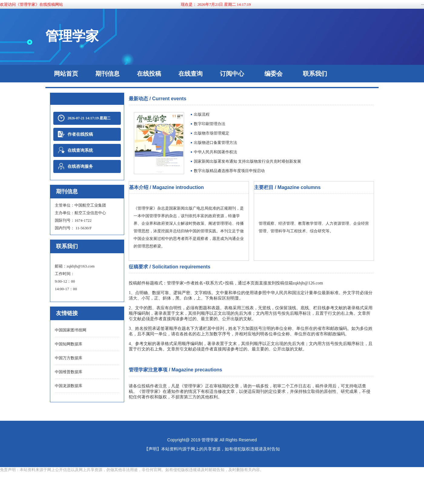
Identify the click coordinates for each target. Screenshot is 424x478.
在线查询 (190, 73)
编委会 (273, 73)
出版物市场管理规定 (211, 133)
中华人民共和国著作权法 (215, 152)
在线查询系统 (75, 150)
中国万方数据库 (68, 358)
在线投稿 (149, 73)
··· (422, 4)
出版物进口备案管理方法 (215, 142)
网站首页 (66, 73)
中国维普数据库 (68, 372)
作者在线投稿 (75, 134)
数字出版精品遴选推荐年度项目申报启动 (229, 170)
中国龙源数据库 (68, 385)
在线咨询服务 (75, 166)
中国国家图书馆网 (70, 330)
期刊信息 (107, 73)
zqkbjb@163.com (81, 266)
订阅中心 (232, 73)
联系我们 (315, 73)
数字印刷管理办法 (209, 123)
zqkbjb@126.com (308, 283)
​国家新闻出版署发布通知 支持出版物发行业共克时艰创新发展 (247, 161)
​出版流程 (202, 114)
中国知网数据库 (68, 344)
